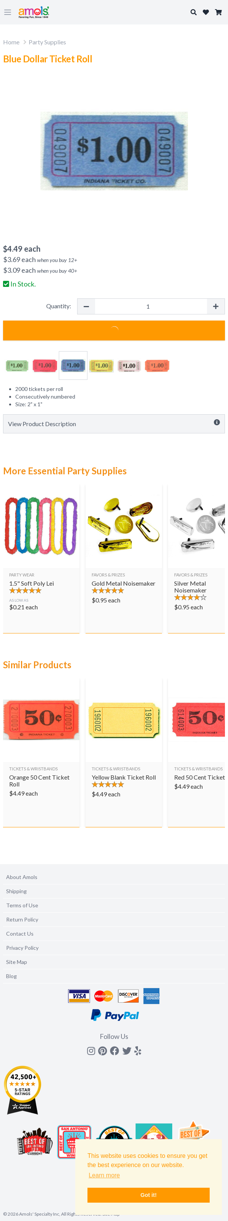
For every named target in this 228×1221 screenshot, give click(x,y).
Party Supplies (47, 42)
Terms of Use (22, 905)
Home (11, 42)
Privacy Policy (22, 947)
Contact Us (20, 933)
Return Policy (22, 919)
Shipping (16, 891)
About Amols (21, 877)
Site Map (16, 962)
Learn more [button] (104, 1175)
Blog (11, 976)
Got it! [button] (149, 1195)
